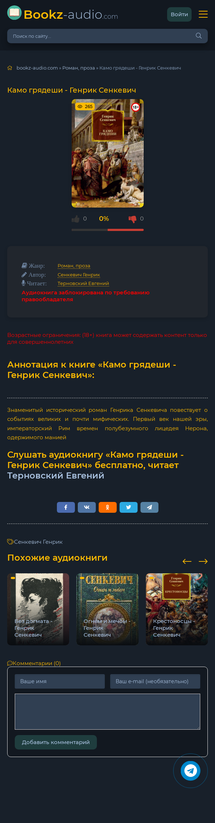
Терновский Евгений (83, 283)
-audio (70, 14)
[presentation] (187, 560)
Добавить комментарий (56, 742)
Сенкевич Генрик (79, 274)
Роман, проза (74, 265)
